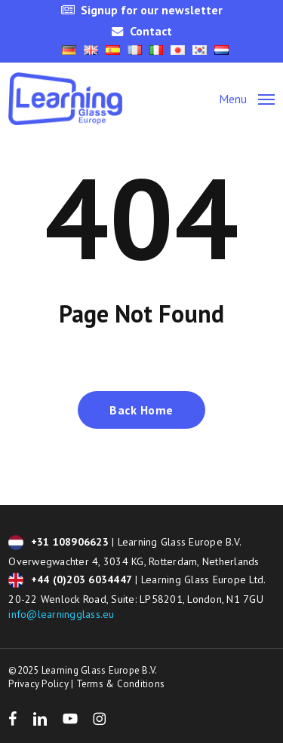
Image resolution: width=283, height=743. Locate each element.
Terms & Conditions (120, 683)
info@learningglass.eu (61, 614)
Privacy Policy (38, 683)
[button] (247, 97)
